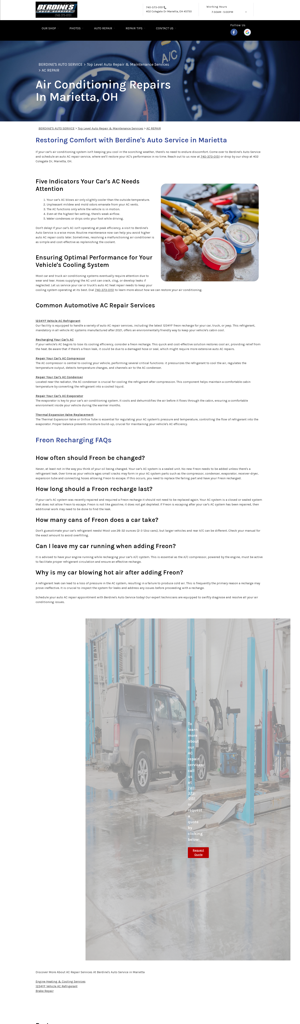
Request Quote (198, 853)
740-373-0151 (154, 7)
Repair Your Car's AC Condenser (59, 377)
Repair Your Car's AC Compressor (60, 358)
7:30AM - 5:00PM (222, 12)
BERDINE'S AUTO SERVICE (61, 64)
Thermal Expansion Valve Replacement (65, 414)
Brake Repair (45, 991)
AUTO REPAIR (103, 28)
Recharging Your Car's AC (55, 339)
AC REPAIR (50, 70)
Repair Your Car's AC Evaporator (59, 396)
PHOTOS (75, 28)
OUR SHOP (49, 28)
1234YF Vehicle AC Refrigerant (58, 321)
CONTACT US (164, 28)
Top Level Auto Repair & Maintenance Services (128, 64)
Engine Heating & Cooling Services (61, 981)
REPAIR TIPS (134, 28)
